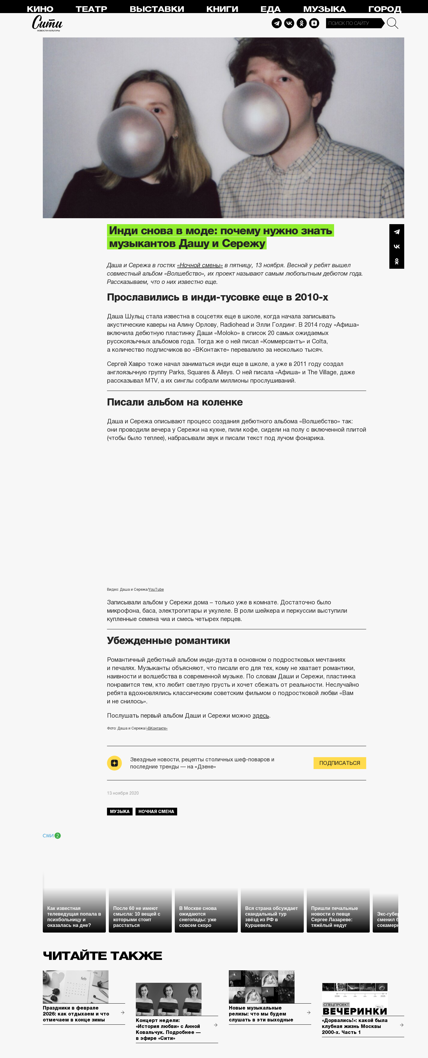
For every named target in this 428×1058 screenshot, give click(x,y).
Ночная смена (156, 811)
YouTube (156, 589)
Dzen (314, 23)
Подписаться (340, 763)
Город (384, 9)
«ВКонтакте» (157, 728)
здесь (261, 715)
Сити (47, 23)
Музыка (324, 9)
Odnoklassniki (302, 23)
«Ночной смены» (200, 265)
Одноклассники (396, 261)
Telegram (277, 23)
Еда (270, 9)
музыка (120, 811)
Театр (91, 9)
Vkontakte (289, 23)
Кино (40, 9)
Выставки (157, 9)
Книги (222, 9)
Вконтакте (396, 246)
